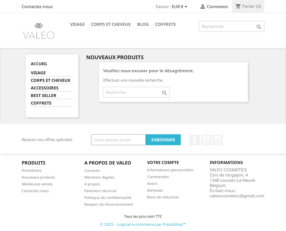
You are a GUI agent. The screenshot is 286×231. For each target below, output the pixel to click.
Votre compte (163, 162)
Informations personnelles (170, 169)
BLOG (143, 24)
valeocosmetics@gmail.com (237, 196)
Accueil (39, 63)
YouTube (206, 140)
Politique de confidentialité (107, 197)
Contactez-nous (37, 6)
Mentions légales (99, 177)
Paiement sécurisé (100, 190)
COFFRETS (165, 24)
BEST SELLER (43, 95)
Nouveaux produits (38, 177)
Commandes (158, 176)
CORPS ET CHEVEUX (111, 24)
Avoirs (152, 183)
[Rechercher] (231, 26)
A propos (92, 183)
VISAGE (77, 24)
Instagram (217, 140)
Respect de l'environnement (108, 204)
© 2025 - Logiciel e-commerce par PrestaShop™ (143, 224)
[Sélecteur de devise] (180, 7)
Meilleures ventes (37, 183)
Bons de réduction (163, 196)
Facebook (194, 140)
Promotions (32, 170)
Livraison (92, 170)
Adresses (155, 190)
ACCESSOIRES (45, 88)
